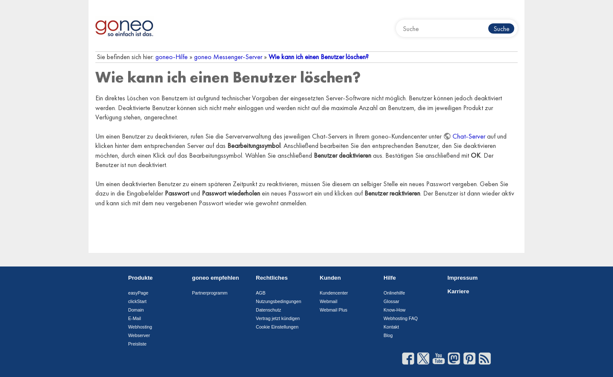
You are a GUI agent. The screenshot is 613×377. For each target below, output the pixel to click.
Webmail (328, 301)
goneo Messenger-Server (228, 56)
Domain (136, 309)
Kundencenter (334, 292)
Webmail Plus (333, 309)
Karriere (458, 291)
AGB (261, 292)
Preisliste (137, 343)
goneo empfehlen (215, 278)
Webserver (139, 335)
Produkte (140, 278)
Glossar (391, 301)
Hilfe (390, 278)
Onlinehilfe (394, 292)
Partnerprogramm (210, 292)
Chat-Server (469, 136)
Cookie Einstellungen (277, 326)
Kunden (330, 278)
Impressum (462, 278)
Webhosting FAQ (401, 318)
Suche (501, 28)
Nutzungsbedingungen (278, 301)
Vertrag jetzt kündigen (278, 318)
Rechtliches (272, 278)
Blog (388, 335)
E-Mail (134, 318)
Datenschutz (268, 309)
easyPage (138, 292)
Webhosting (140, 326)
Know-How (395, 309)
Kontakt (391, 326)
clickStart (137, 301)
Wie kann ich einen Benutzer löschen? (319, 56)
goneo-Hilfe (171, 56)
